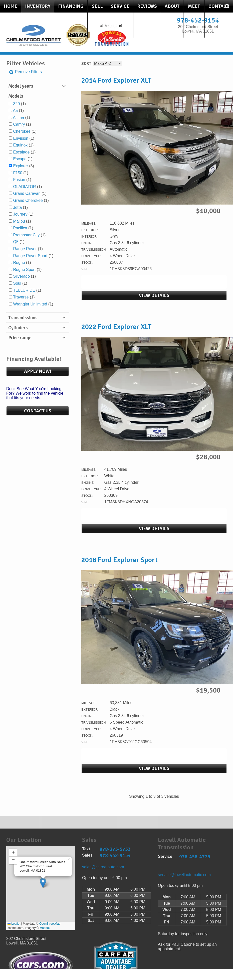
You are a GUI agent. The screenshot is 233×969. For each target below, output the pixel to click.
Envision (20, 138)
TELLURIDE (24, 290)
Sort (86, 63)
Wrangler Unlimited (30, 304)
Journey (20, 214)
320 (16, 104)
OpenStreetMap (50, 923)
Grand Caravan (26, 193)
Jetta (17, 207)
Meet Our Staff (194, 18)
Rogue (19, 262)
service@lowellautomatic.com (184, 875)
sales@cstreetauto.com (103, 867)
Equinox (20, 145)
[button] (43, 883)
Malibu (19, 221)
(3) (23, 166)
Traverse (21, 297)
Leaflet (14, 923)
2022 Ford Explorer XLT (116, 326)
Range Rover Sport (30, 256)
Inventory (37, 6)
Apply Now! (37, 371)
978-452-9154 (115, 855)
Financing (71, 6)
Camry (19, 124)
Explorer (20, 166)
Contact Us (218, 12)
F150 (17, 173)
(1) (19, 104)
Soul (17, 283)
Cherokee (21, 131)
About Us (172, 12)
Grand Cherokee (28, 200)
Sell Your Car (97, 18)
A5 (15, 110)
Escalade (21, 152)
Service (120, 6)
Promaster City (26, 235)
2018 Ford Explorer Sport (119, 560)
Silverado (21, 276)
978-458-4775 (194, 857)
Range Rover (25, 249)
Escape (19, 159)
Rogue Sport (24, 269)
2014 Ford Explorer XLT (116, 80)
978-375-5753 (115, 849)
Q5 (15, 242)
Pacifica (20, 228)
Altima (18, 117)
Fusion (19, 180)
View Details (154, 295)
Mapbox (45, 928)
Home (10, 6)
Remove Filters (25, 72)
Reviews (147, 6)
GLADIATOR (24, 187)
